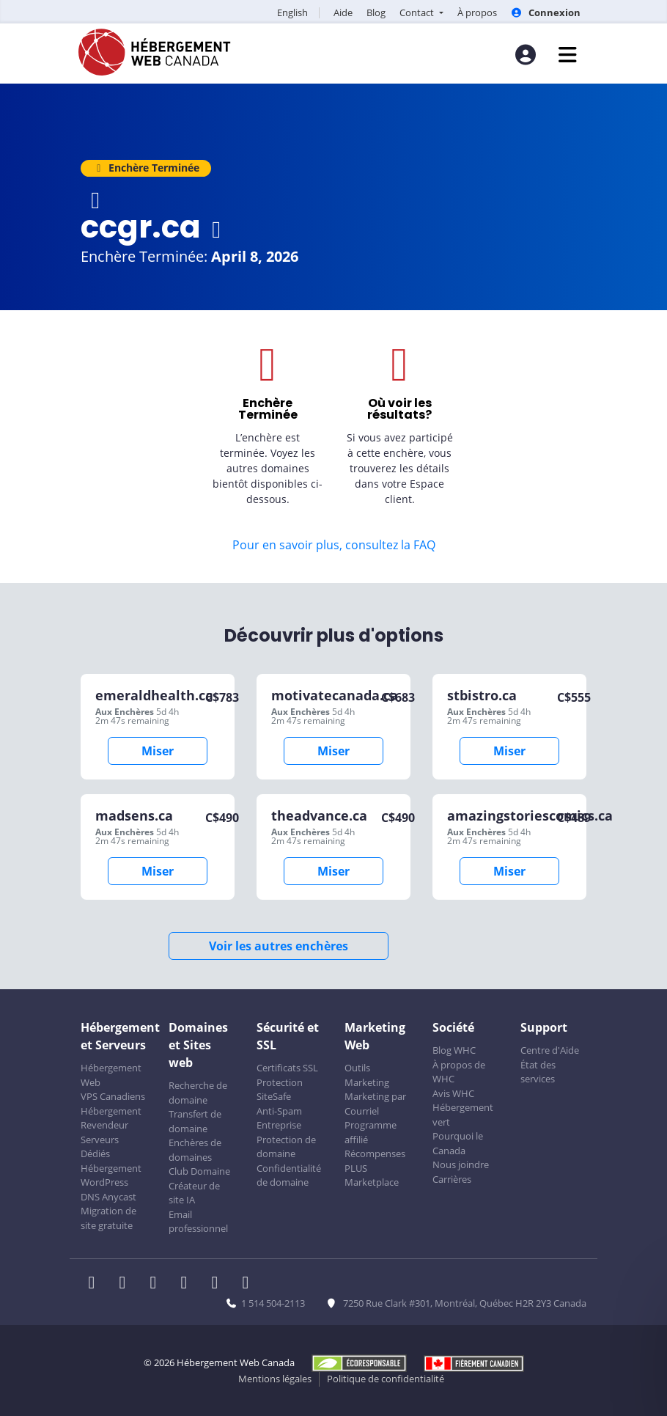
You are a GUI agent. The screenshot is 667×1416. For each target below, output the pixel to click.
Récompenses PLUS (374, 1161)
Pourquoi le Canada (457, 1143)
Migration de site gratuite (108, 1218)
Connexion (546, 12)
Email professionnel (198, 1222)
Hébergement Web (111, 1075)
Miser (157, 751)
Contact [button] (417, 12)
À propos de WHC (458, 1072)
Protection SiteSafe (280, 1090)
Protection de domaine (286, 1147)
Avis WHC (453, 1093)
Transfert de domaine (195, 1121)
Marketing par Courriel (375, 1104)
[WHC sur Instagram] (188, 1284)
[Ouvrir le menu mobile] (567, 54)
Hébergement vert (462, 1115)
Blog (376, 12)
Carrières (451, 1179)
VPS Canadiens (113, 1096)
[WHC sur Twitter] (126, 1284)
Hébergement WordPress (111, 1175)
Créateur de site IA (194, 1193)
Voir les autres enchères (278, 946)
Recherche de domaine (198, 1093)
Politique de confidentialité (385, 1378)
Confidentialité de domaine (289, 1175)
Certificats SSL (287, 1067)
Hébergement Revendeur (111, 1118)
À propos (477, 12)
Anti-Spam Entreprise (279, 1118)
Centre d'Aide (549, 1050)
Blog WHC (454, 1050)
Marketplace (371, 1182)
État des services (538, 1072)
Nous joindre (460, 1164)
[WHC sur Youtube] (219, 1284)
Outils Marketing (366, 1075)
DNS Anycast (108, 1196)
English (292, 12)
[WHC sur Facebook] (96, 1284)
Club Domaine (199, 1171)
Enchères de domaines (195, 1150)
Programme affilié (370, 1132)
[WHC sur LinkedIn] (157, 1284)
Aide (343, 12)
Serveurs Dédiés (100, 1147)
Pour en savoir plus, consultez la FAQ (333, 545)
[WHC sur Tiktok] (248, 1284)
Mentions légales (275, 1378)
